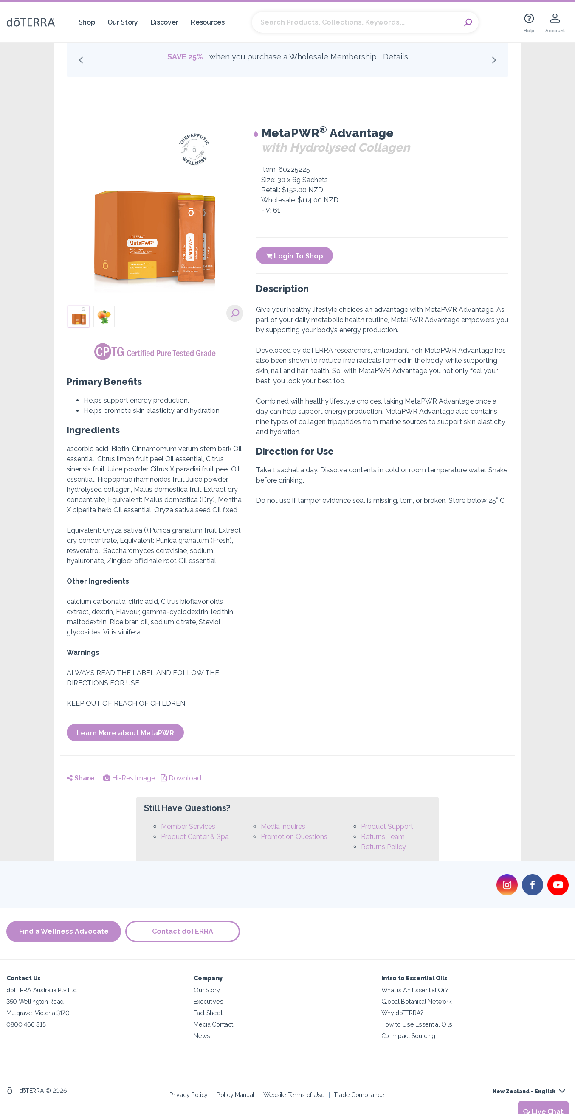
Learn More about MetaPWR (125, 733)
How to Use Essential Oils (416, 1024)
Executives (208, 1001)
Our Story (122, 22)
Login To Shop (294, 256)
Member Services (188, 826)
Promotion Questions (294, 837)
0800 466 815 (25, 1024)
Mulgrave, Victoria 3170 (38, 1012)
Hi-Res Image (129, 778)
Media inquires (283, 826)
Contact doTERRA (182, 931)
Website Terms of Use (294, 1094)
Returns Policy (383, 847)
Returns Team (383, 837)
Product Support (387, 826)
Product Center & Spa (195, 837)
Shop (87, 22)
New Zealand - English (524, 1091)
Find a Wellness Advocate (64, 931)
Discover (164, 22)
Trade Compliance (359, 1094)
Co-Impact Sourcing (408, 1035)
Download (181, 778)
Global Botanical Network (416, 1001)
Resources (207, 22)
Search (468, 22)
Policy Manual (235, 1094)
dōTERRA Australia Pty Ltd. (42, 989)
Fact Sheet (208, 1012)
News (202, 1035)
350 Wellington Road (35, 1001)
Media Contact (213, 1024)
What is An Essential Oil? (414, 989)
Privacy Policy (188, 1094)
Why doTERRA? (402, 1012)
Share (81, 778)
